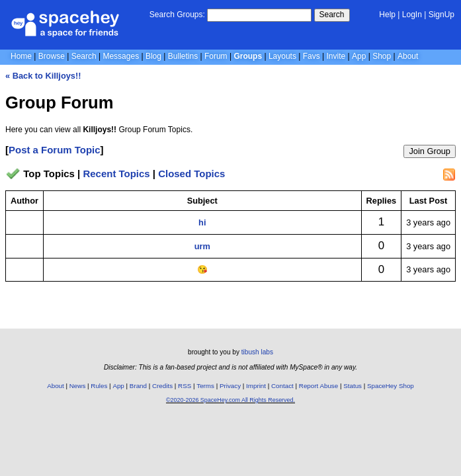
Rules (99, 385)
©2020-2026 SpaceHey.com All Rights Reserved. (230, 400)
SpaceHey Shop (390, 385)
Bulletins (183, 56)
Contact (282, 385)
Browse (51, 56)
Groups (247, 56)
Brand (138, 385)
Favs (311, 56)
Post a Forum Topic (55, 149)
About (408, 56)
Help (387, 14)
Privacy (230, 385)
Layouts (282, 56)
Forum (216, 56)
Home (21, 56)
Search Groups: (177, 14)
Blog (153, 56)
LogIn (412, 14)
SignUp (441, 14)
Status (352, 385)
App (359, 56)
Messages (121, 56)
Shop (381, 56)
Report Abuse (318, 385)
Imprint (256, 385)
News (77, 385)
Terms (205, 385)
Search (332, 14)
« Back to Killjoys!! (43, 76)
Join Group (429, 151)
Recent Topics (116, 173)
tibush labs (257, 352)
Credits (162, 385)
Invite (336, 56)
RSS (184, 385)
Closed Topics (191, 173)
